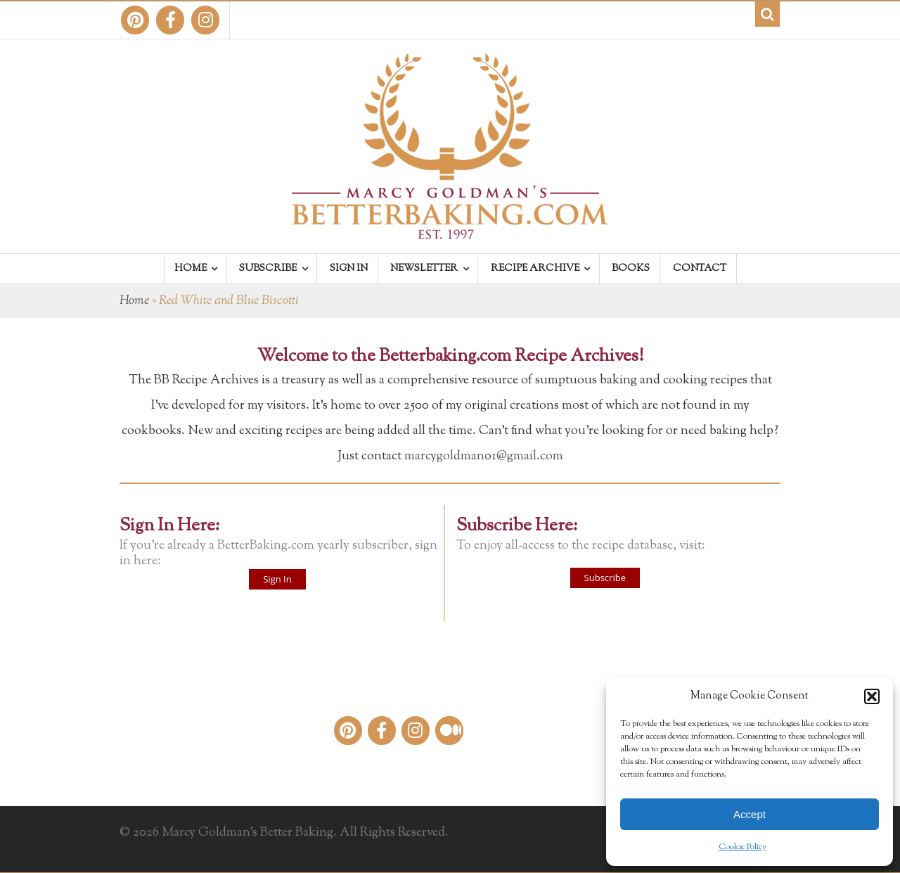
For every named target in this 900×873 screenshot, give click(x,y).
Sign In (277, 579)
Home (134, 301)
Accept (749, 814)
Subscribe (605, 577)
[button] (872, 696)
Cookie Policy (742, 847)
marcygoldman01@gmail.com (483, 456)
